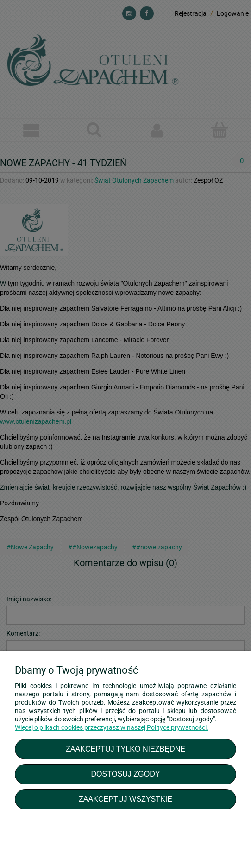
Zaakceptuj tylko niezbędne (125, 749)
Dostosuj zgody (125, 774)
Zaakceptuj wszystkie (125, 799)
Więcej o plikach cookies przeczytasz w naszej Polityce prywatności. (111, 727)
